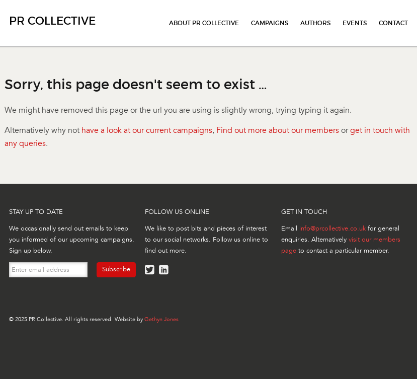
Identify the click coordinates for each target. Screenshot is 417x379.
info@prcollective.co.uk (332, 228)
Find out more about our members (277, 130)
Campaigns (269, 23)
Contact (393, 23)
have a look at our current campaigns (146, 130)
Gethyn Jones (161, 319)
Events (355, 23)
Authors (315, 23)
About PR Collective (204, 23)
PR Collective (52, 21)
